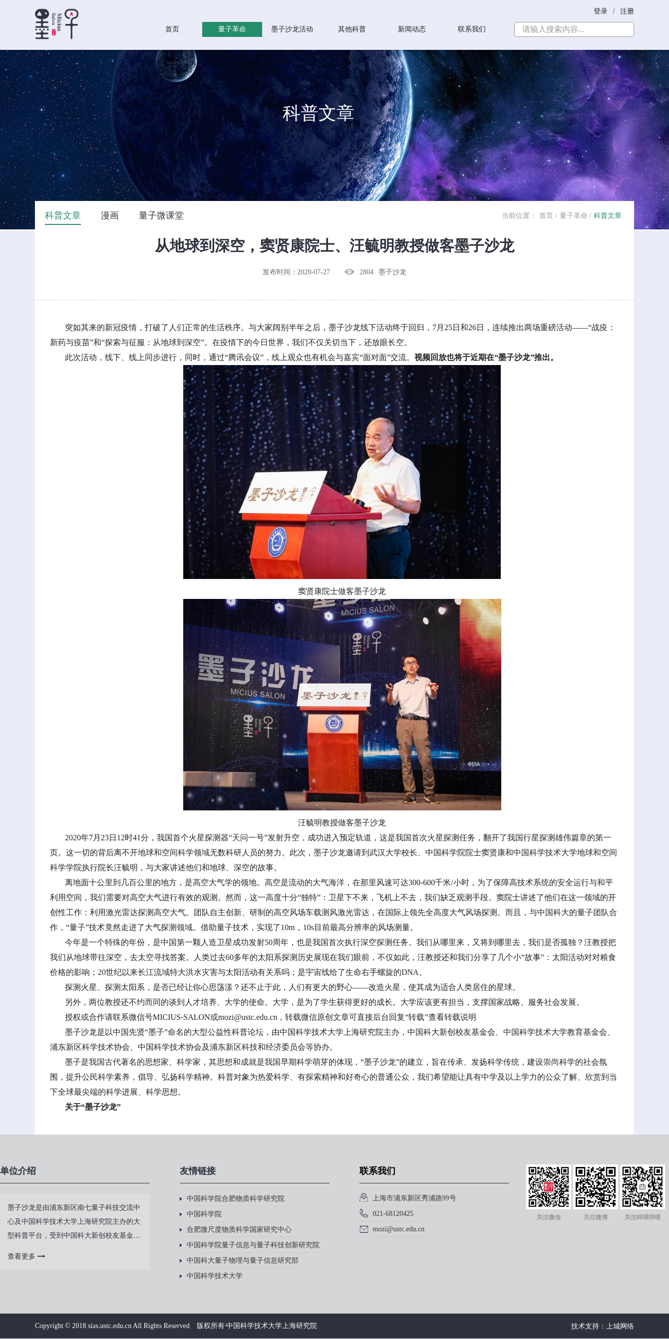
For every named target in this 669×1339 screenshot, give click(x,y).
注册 (627, 11)
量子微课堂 (161, 215)
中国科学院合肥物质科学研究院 (232, 1198)
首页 (172, 29)
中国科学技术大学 (211, 1276)
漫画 (110, 215)
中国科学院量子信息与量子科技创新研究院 (250, 1245)
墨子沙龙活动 (292, 29)
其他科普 (352, 29)
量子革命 (232, 29)
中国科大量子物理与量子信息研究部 (239, 1260)
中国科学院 (201, 1214)
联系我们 (472, 29)
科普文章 (63, 215)
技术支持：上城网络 (602, 1326)
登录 (602, 11)
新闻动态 (412, 29)
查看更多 (26, 1256)
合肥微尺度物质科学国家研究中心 (236, 1229)
